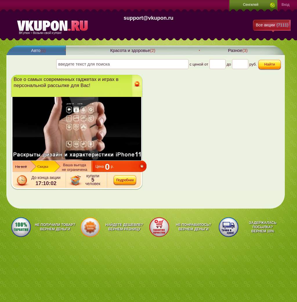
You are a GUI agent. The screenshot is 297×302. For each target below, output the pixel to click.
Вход (285, 5)
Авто (38, 50)
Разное (238, 50)
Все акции (272, 25)
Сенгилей (250, 5)
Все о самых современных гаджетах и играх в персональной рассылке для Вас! (66, 82)
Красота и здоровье (132, 50)
